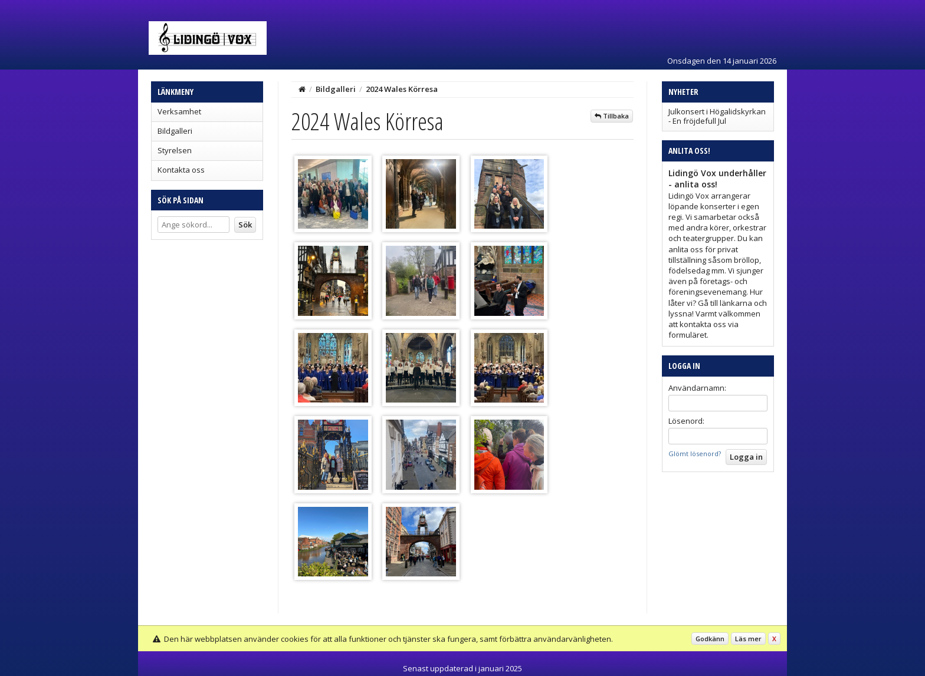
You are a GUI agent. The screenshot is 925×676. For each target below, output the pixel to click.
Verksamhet (179, 111)
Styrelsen (175, 150)
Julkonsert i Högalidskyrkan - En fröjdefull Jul (717, 116)
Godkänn (710, 638)
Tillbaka (612, 115)
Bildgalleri (175, 131)
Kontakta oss (181, 169)
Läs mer (748, 638)
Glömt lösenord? (694, 453)
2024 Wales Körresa (402, 89)
